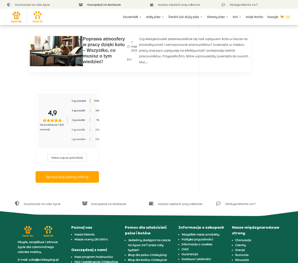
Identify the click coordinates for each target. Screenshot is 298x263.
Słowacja (242, 212)
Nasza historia (84, 186)
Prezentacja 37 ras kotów (146, 231)
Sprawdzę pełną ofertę (236, 128)
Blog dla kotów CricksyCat (147, 212)
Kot (235, 17)
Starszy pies (216, 17)
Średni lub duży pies (183, 17)
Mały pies (153, 17)
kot (106, 62)
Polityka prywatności (197, 191)
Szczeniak (130, 17)
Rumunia (241, 207)
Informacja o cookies (196, 196)
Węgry (240, 222)
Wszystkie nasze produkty (200, 186)
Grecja (240, 202)
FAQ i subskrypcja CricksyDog (96, 214)
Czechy (240, 197)
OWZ (185, 201)
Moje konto (254, 17)
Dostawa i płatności (196, 211)
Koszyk (272, 17)
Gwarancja (189, 206)
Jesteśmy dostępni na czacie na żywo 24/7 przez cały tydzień (149, 197)
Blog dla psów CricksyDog (147, 207)
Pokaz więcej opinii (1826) (236, 109)
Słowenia (242, 217)
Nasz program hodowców (93, 209)
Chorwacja (243, 192)
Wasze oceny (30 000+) (91, 191)
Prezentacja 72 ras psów (145, 226)
